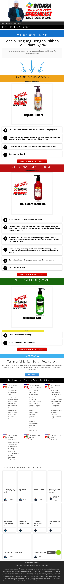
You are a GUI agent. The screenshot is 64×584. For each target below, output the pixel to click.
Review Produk (17, 23)
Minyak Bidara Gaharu (56, 497)
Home (2, 23)
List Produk (9, 23)
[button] (58, 552)
